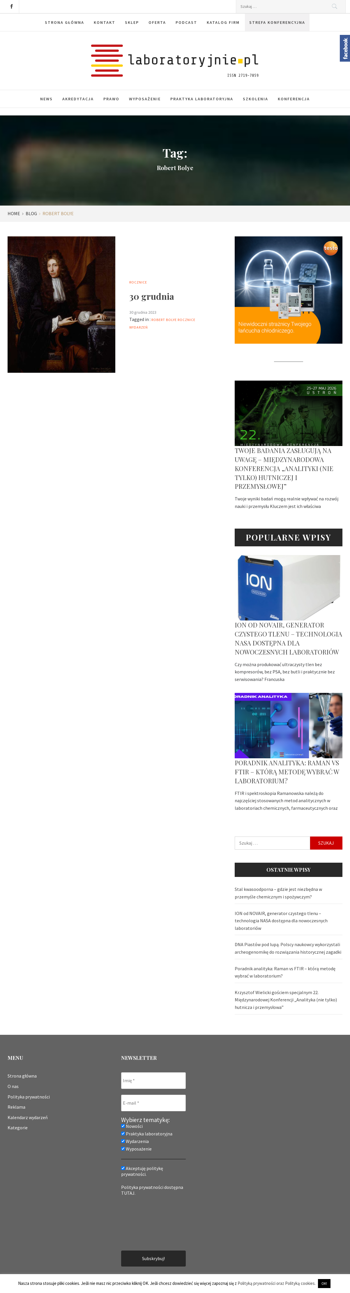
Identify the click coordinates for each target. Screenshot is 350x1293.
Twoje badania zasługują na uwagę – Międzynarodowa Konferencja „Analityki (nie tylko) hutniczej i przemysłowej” (284, 468)
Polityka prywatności (29, 1097)
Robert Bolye (164, 320)
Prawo (111, 98)
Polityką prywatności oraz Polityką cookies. (277, 1283)
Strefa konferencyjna (277, 22)
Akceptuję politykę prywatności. (142, 1171)
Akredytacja (78, 98)
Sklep (132, 22)
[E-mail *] (153, 1103)
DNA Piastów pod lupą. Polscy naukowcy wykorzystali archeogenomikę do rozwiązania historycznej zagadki (288, 948)
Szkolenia (255, 98)
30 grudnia (151, 296)
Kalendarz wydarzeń (28, 1117)
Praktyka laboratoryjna (201, 98)
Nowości (132, 1126)
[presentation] (145, 1223)
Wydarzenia (135, 1141)
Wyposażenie (145, 98)
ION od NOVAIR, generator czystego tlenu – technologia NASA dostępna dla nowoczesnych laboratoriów (288, 638)
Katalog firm (223, 22)
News (46, 98)
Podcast (186, 22)
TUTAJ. (128, 1193)
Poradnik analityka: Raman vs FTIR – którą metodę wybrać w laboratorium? (287, 771)
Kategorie (18, 1127)
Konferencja (294, 98)
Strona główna (64, 22)
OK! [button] (324, 1283)
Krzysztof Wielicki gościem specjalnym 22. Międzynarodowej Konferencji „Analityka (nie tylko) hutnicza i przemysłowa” (286, 999)
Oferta (157, 22)
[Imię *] (153, 1080)
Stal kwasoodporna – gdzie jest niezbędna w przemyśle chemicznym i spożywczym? (278, 893)
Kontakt (104, 22)
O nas (13, 1086)
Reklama (16, 1107)
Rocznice (138, 282)
